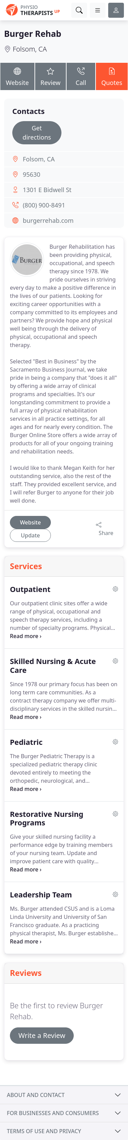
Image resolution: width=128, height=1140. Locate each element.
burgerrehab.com (48, 220)
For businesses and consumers (53, 1113)
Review (51, 76)
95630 (31, 174)
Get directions (37, 132)
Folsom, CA (30, 49)
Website (17, 76)
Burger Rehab (32, 33)
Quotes (111, 76)
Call (80, 76)
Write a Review (41, 1035)
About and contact (36, 1095)
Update (30, 535)
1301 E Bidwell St (47, 190)
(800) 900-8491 (44, 205)
